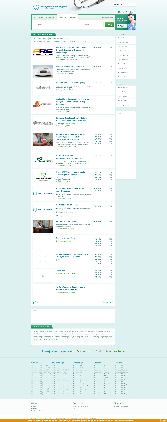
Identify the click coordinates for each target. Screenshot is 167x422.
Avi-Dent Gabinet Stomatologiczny (70, 83)
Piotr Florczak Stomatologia (68, 222)
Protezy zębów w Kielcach (101, 390)
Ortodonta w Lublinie (79, 376)
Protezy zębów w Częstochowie (103, 386)
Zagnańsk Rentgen (123, 64)
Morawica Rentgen (123, 42)
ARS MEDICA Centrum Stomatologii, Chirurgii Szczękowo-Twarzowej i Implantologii (71, 50)
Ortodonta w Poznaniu (79, 380)
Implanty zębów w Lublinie (59, 384)
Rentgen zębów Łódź (121, 370)
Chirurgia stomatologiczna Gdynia (40, 388)
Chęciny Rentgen (123, 38)
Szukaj (109, 25)
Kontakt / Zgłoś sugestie (121, 406)
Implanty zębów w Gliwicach (60, 394)
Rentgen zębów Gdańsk (121, 372)
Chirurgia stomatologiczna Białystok (41, 390)
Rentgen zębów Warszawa (122, 366)
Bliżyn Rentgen (122, 68)
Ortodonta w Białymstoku (80, 388)
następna (105, 302)
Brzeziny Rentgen (123, 72)
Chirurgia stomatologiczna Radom (41, 394)
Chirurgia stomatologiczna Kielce (40, 392)
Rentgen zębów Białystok (122, 384)
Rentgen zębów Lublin (121, 378)
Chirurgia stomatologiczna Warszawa (41, 366)
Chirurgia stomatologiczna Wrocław (41, 372)
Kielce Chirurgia (122, 96)
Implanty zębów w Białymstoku (61, 382)
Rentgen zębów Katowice (122, 382)
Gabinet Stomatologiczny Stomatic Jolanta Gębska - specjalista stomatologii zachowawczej (71, 137)
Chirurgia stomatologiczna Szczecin (41, 382)
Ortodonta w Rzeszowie (80, 394)
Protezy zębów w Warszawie (102, 366)
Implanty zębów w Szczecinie (60, 378)
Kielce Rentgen (122, 92)
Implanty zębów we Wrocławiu (60, 370)
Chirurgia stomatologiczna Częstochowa (42, 386)
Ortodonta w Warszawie (80, 366)
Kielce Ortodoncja (123, 87)
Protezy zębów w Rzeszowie (102, 388)
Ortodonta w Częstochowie (80, 386)
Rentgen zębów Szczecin (122, 376)
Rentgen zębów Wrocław (122, 374)
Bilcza (70, 126)
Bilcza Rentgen (122, 46)
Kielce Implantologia (124, 105)
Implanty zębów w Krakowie (60, 368)
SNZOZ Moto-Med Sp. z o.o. (67, 205)
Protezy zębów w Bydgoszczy (102, 392)
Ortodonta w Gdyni (78, 384)
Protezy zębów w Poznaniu (101, 374)
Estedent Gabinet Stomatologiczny (71, 66)
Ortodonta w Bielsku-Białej (80, 390)
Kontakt (33, 406)
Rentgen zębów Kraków (121, 368)
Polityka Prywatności (37, 410)
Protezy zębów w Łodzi (100, 370)
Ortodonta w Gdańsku (79, 374)
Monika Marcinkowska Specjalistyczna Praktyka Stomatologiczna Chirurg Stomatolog (72, 101)
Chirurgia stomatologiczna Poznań (41, 374)
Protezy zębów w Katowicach (102, 382)
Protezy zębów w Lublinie (101, 378)
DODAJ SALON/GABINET (80, 406)
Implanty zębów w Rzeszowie (60, 392)
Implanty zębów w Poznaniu (60, 376)
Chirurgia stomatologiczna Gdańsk (41, 376)
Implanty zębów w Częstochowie (61, 390)
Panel (74, 408)
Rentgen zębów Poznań (121, 380)
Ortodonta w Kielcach (79, 392)
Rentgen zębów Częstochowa (123, 390)
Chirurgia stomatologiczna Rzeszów (41, 384)
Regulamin (34, 408)
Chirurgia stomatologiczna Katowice (41, 378)
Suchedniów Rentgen (124, 51)
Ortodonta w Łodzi (78, 372)
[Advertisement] (125, 146)
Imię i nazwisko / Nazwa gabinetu (44, 17)
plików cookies (43, 420)
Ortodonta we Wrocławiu (80, 370)
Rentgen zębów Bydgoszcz (122, 394)
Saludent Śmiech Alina (65, 238)
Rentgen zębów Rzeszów (122, 386)
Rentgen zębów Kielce (121, 392)
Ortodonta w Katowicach (80, 382)
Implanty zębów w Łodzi (59, 372)
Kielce (75, 59)
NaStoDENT (61, 271)
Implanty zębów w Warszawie (60, 366)
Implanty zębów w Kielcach (60, 388)
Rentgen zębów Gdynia (121, 388)
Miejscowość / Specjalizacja (67, 17)
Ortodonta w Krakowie (79, 368)
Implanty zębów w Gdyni (59, 386)
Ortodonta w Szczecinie (79, 378)
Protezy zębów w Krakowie (101, 368)
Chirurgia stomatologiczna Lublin (40, 380)
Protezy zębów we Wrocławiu (102, 372)
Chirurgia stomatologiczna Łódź (40, 370)
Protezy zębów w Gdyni (100, 394)
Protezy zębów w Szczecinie (102, 380)
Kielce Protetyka (122, 100)
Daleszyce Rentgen (123, 59)
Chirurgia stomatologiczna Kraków (41, 368)
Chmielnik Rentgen (123, 77)
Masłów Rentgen (123, 55)
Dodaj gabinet (122, 26)
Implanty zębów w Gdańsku (60, 374)
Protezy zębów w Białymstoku (102, 384)
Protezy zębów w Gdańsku (101, 376)
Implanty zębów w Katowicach (60, 380)
